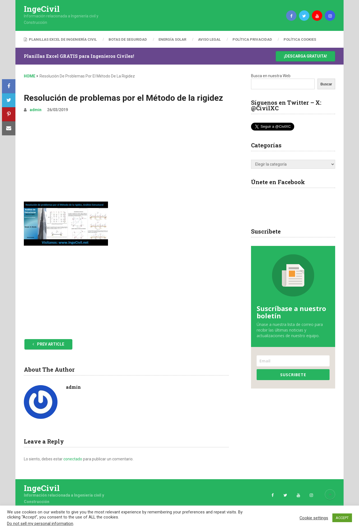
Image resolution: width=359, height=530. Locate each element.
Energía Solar (173, 39)
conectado (72, 459)
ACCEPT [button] (342, 518)
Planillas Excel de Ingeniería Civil (60, 39)
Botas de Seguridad (128, 39)
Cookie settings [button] (314, 517)
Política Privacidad (252, 39)
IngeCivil (42, 9)
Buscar (326, 84)
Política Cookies (300, 39)
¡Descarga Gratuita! (305, 56)
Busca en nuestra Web (271, 76)
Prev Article (48, 344)
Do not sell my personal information (40, 523)
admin (36, 110)
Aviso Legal (209, 39)
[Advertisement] (126, 159)
